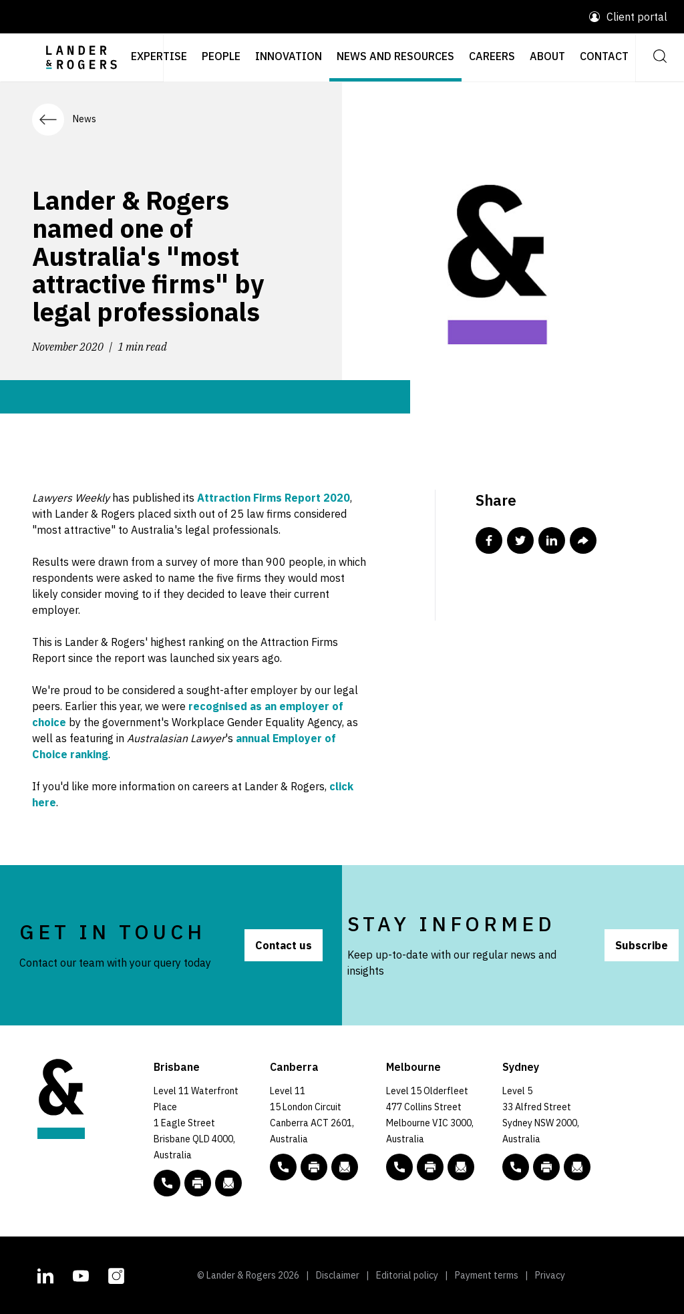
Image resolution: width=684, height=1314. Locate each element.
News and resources (395, 56)
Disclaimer (337, 1275)
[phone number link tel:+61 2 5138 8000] (283, 1167)
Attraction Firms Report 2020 (273, 497)
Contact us (283, 945)
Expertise (159, 56)
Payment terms (486, 1275)
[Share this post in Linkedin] (551, 540)
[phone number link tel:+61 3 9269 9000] (399, 1167)
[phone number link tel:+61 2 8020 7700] (515, 1167)
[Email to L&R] (228, 1183)
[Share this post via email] (583, 540)
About (547, 56)
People (221, 56)
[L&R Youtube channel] (81, 1274)
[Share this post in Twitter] (520, 540)
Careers (492, 56)
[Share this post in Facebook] (489, 540)
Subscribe (641, 945)
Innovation (288, 56)
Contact (604, 56)
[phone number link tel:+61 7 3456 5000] (167, 1183)
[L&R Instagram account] (116, 1274)
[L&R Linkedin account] (45, 1274)
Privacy (550, 1275)
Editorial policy (407, 1275)
